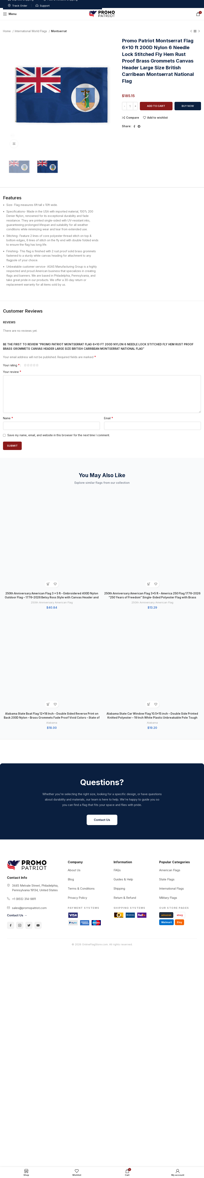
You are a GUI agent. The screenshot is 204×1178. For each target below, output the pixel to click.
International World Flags (31, 31)
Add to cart (156, 105)
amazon (166, 767)
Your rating (11, 365)
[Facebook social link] (134, 126)
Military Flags (168, 750)
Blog (71, 732)
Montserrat (59, 31)
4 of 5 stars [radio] (34, 365)
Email (108, 418)
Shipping (119, 741)
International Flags (171, 741)
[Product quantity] (130, 106)
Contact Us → (17, 768)
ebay (180, 767)
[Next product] (199, 31)
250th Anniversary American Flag (52, 509)
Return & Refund (125, 750)
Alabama (51, 535)
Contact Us (102, 672)
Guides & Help (123, 732)
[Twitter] (28, 778)
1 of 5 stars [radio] (25, 365)
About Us (74, 723)
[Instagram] (19, 778)
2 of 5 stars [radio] (28, 365)
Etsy (179, 775)
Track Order (164, 2)
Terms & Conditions (81, 741)
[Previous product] (191, 31)
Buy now (188, 105)
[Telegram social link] (139, 126)
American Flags (169, 723)
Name (8, 418)
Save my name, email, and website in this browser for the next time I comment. (58, 435)
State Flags (167, 732)
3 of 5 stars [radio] (31, 365)
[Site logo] (102, 13)
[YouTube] (38, 778)
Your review (12, 372)
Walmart (166, 775)
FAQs (117, 723)
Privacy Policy (77, 750)
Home (7, 31)
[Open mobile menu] (10, 14)
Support (189, 2)
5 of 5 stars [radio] (37, 365)
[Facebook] (10, 778)
